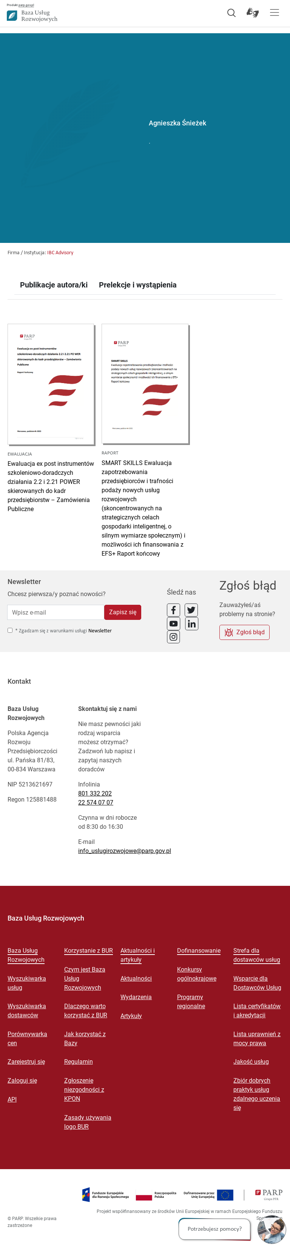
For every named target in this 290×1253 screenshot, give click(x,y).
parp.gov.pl (26, 5)
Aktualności (136, 978)
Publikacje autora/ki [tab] (54, 285)
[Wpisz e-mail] (55, 612)
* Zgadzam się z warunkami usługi (51, 631)
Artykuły (131, 1016)
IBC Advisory (60, 253)
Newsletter (100, 631)
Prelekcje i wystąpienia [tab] (138, 285)
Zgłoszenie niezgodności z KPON (84, 1089)
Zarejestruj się (26, 1061)
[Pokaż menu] (274, 12)
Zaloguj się (22, 1080)
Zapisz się (122, 612)
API (12, 1099)
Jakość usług (251, 1061)
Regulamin (78, 1061)
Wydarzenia (136, 997)
